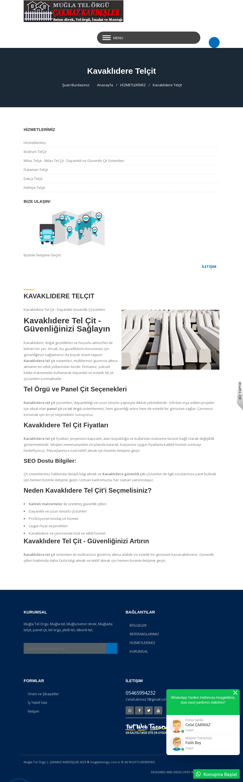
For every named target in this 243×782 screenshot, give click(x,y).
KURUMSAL (139, 651)
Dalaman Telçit (36, 169)
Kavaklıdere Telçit (167, 84)
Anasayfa (105, 84)
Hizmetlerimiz (35, 142)
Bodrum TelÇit (35, 151)
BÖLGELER (138, 625)
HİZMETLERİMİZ (133, 84)
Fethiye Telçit (34, 187)
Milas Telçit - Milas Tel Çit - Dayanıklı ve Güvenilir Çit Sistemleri (74, 160)
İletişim (33, 711)
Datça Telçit (33, 178)
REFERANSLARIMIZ (144, 633)
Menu (118, 37)
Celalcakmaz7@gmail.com (147, 699)
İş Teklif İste (37, 702)
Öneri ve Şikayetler (43, 693)
